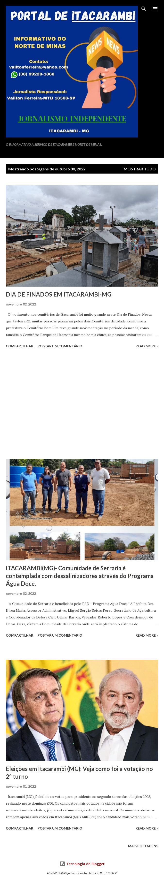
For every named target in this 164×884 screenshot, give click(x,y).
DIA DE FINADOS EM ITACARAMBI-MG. (59, 294)
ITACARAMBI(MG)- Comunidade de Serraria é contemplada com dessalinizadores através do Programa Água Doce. (80, 575)
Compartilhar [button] (19, 346)
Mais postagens (143, 846)
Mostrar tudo (140, 169)
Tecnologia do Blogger (82, 863)
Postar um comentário (60, 346)
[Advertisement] (82, 404)
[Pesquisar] (144, 9)
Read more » (147, 346)
